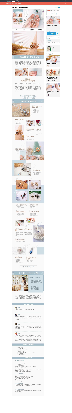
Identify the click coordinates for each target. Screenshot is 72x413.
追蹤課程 (49, 40)
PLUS (17, 1)
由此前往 (53, 13)
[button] (26, 54)
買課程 (13, 1)
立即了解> (19, 3)
